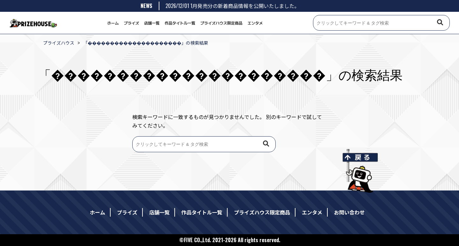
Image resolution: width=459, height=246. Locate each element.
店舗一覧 (151, 23)
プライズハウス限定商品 (221, 23)
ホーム (113, 23)
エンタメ (255, 23)
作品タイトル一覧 (180, 23)
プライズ (131, 23)
